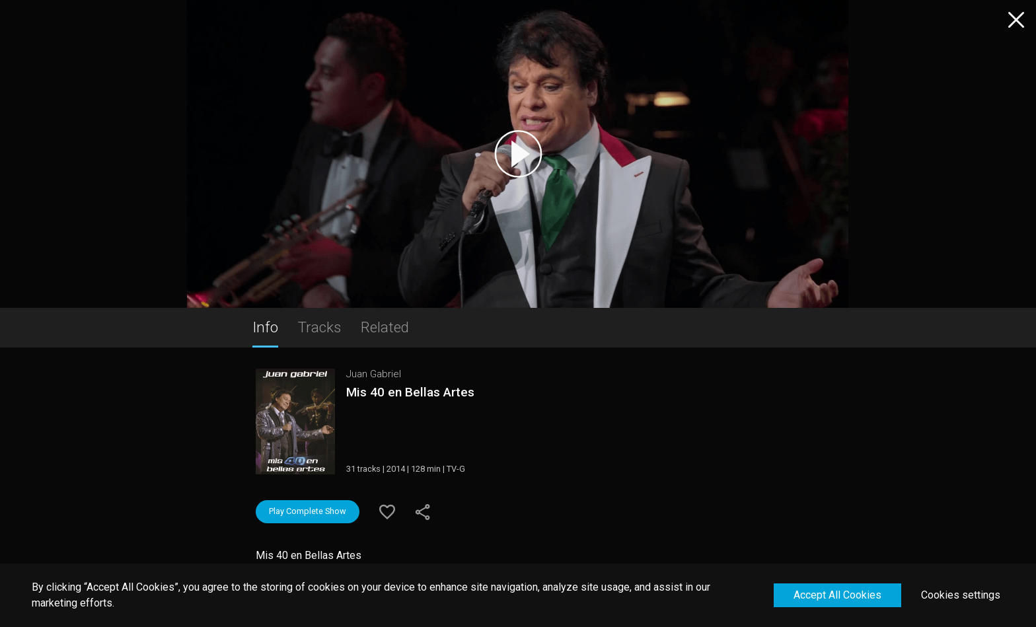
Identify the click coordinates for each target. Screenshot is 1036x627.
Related (385, 327)
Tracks (319, 327)
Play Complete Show (307, 511)
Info (265, 327)
